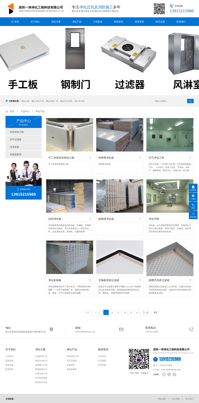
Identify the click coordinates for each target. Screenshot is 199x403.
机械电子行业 (41, 364)
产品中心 (25, 111)
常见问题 (102, 364)
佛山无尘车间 (66, 101)
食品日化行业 (41, 360)
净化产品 (76, 21)
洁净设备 (14, 146)
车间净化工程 (17, 131)
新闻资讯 (118, 21)
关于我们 (35, 21)
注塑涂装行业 (41, 373)
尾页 (155, 312)
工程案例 (97, 21)
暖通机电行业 (41, 369)
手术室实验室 (41, 377)
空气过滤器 (15, 139)
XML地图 (176, 398)
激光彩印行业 (41, 382)
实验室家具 (15, 154)
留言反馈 (160, 21)
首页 (15, 21)
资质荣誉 (139, 21)
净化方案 (56, 21)
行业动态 (102, 356)
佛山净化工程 (38, 101)
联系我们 (181, 21)
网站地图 (162, 398)
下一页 (145, 312)
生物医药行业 (41, 356)
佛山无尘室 (80, 101)
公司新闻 (102, 360)
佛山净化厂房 (52, 101)
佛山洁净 (25, 101)
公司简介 (9, 356)
